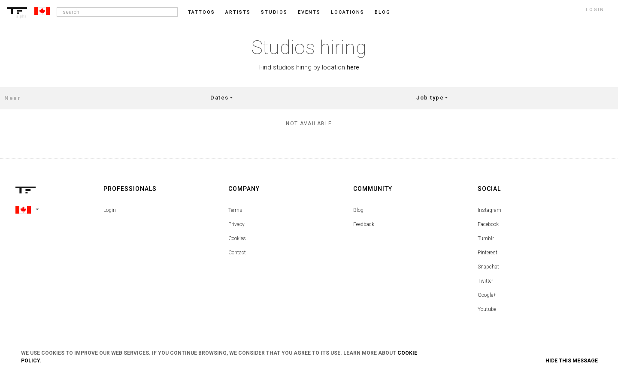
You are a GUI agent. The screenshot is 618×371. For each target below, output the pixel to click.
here (353, 67)
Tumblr (486, 238)
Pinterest (487, 253)
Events (309, 12)
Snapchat (488, 267)
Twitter (485, 281)
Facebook (488, 224)
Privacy (236, 224)
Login (109, 210)
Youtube (487, 309)
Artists (238, 12)
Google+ (487, 295)
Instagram (489, 210)
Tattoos (201, 12)
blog (383, 12)
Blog (358, 210)
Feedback (363, 224)
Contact (237, 253)
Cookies (237, 238)
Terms (235, 210)
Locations (347, 12)
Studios (274, 12)
